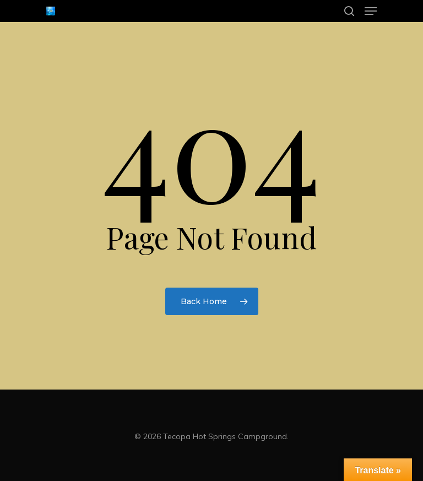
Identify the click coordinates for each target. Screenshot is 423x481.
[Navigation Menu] (371, 11)
